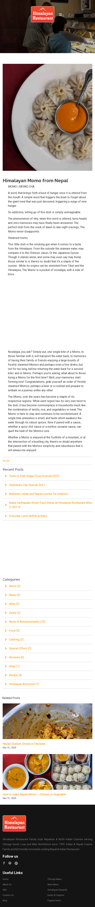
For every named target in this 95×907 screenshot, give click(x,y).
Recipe (6, 461)
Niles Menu (53, 884)
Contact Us (8, 895)
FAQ (5, 890)
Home (6, 879)
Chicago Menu (55, 879)
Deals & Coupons (56, 895)
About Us (7, 884)
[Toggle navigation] (60, 14)
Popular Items (54, 900)
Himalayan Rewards (57, 890)
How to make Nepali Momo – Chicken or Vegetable (34, 794)
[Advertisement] (47, 311)
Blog (5, 900)
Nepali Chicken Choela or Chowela (24, 743)
